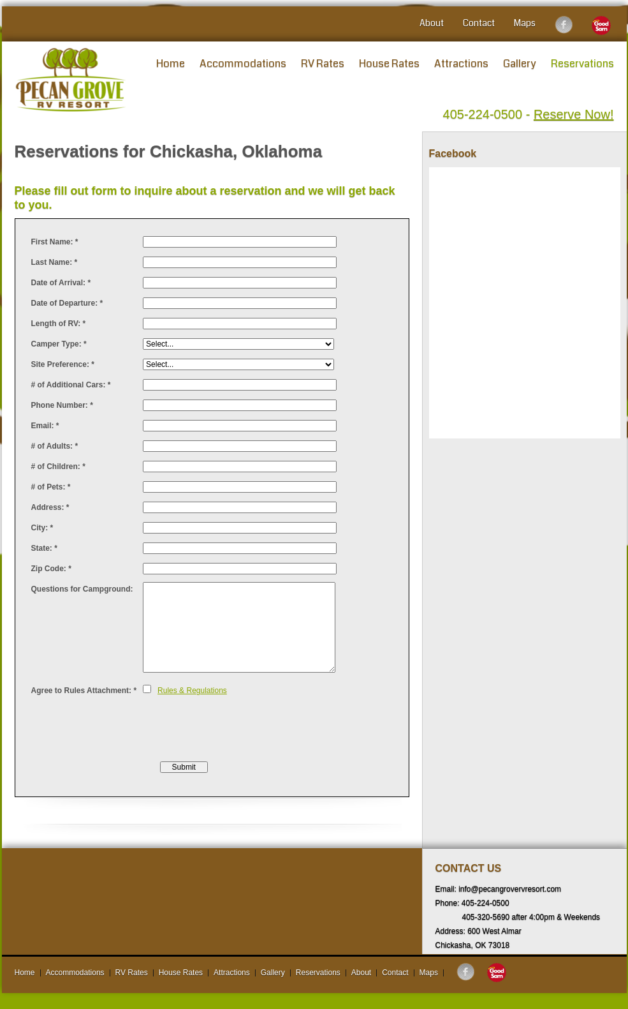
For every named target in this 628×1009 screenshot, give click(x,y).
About (432, 23)
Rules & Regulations (192, 690)
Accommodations (243, 63)
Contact (479, 23)
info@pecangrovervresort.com (509, 889)
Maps (525, 23)
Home (170, 63)
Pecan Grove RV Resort (71, 80)
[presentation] (240, 729)
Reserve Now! (574, 114)
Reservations (582, 63)
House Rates (389, 63)
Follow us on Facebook (564, 25)
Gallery (519, 63)
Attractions (461, 63)
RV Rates (322, 63)
